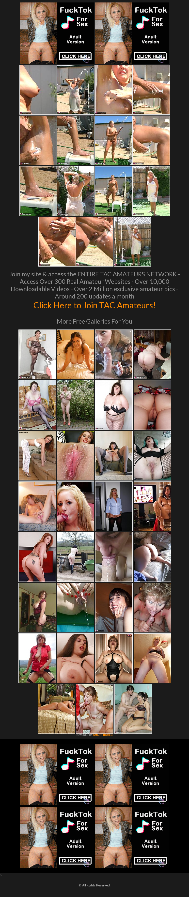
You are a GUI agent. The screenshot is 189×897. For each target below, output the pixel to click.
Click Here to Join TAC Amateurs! (95, 305)
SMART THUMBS (103, 735)
